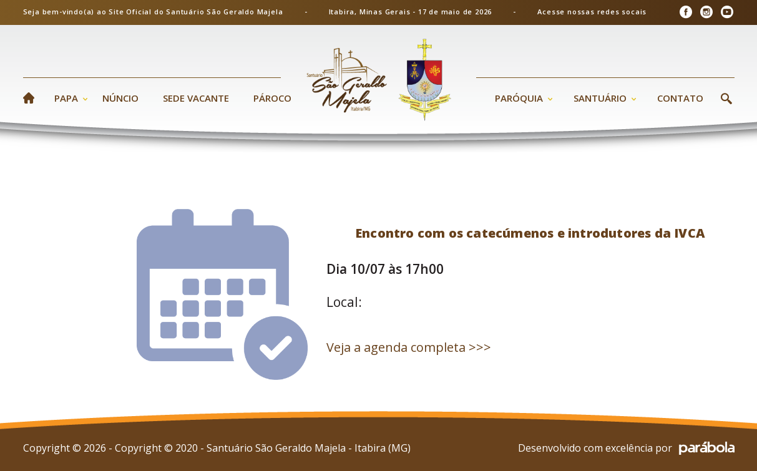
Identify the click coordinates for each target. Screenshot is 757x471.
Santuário (600, 98)
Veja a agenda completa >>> (408, 347)
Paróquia (519, 98)
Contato (680, 98)
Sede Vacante (196, 98)
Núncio (120, 98)
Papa (66, 98)
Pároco (272, 98)
